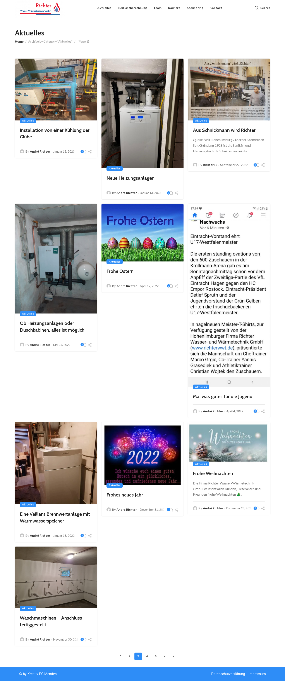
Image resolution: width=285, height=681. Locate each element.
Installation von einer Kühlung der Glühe (55, 133)
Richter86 (210, 165)
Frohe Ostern (120, 271)
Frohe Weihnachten (213, 473)
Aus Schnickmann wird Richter (224, 130)
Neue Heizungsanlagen (131, 178)
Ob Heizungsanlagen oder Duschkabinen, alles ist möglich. (53, 326)
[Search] (262, 9)
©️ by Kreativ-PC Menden (38, 674)
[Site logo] (40, 10)
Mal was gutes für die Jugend (223, 396)
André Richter (40, 151)
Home (19, 41)
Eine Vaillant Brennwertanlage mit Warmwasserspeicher (55, 517)
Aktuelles (28, 120)
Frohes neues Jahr (125, 495)
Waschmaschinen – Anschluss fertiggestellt (51, 621)
